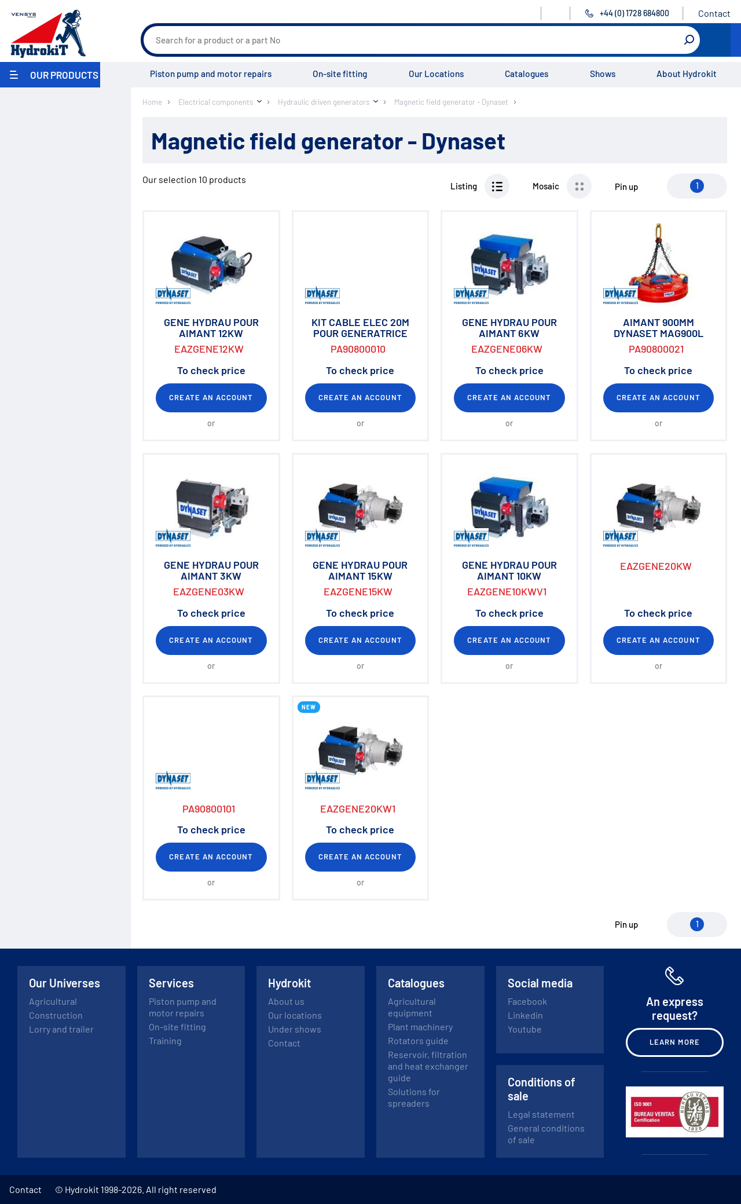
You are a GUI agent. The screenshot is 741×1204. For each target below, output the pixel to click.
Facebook (527, 1001)
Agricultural (53, 1001)
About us (286, 1001)
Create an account (211, 397)
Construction (56, 1014)
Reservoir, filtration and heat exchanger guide (428, 1066)
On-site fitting (340, 73)
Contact (714, 13)
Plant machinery (420, 1026)
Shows (602, 73)
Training (165, 1040)
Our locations (295, 1014)
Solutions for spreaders (414, 1097)
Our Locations (436, 73)
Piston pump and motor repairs (211, 73)
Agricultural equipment (412, 1007)
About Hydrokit (686, 73)
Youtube (525, 1028)
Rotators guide (418, 1040)
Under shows (294, 1028)
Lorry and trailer (61, 1028)
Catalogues (526, 73)
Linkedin (525, 1014)
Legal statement (541, 1113)
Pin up (626, 186)
